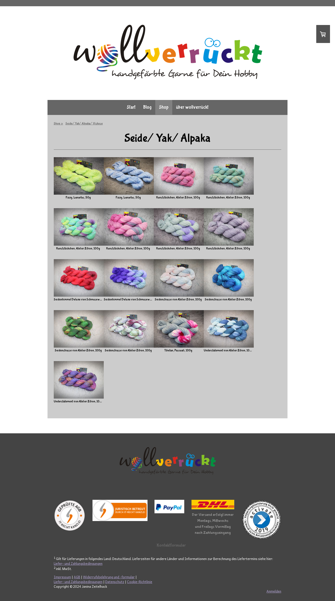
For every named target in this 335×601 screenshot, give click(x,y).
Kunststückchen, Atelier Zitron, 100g (196, 197)
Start (131, 107)
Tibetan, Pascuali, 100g (196, 350)
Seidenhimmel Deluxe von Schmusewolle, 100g (83, 299)
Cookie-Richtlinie (139, 581)
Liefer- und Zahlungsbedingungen (78, 563)
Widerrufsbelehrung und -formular (109, 577)
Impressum (62, 577)
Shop (163, 107)
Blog (147, 107)
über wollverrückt (192, 107)
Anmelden (273, 591)
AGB (77, 577)
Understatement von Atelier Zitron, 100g (255, 350)
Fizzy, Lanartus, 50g (78, 197)
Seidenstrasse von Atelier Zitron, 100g (196, 299)
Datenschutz (114, 581)
